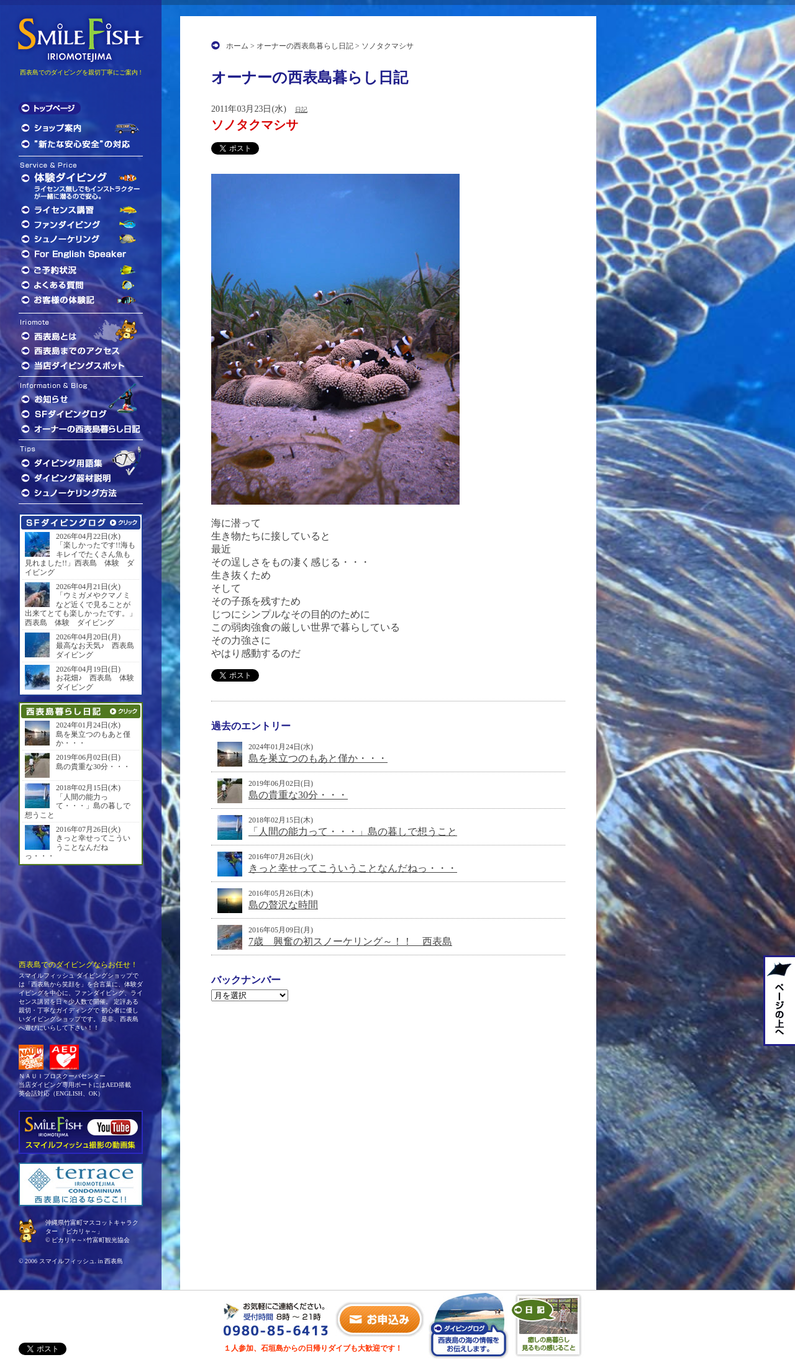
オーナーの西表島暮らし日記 (305, 46)
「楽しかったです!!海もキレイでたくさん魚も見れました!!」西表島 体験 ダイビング (80, 558)
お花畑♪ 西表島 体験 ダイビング (96, 682)
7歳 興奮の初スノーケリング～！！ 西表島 (350, 941)
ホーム (237, 46)
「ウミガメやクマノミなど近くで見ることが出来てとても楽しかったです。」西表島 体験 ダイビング (81, 608)
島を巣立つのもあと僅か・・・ (318, 758)
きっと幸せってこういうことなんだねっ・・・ (352, 868)
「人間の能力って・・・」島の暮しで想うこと (352, 831)
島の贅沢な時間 (283, 904)
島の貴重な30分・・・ (298, 795)
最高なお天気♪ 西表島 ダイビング (96, 650)
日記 (301, 109)
